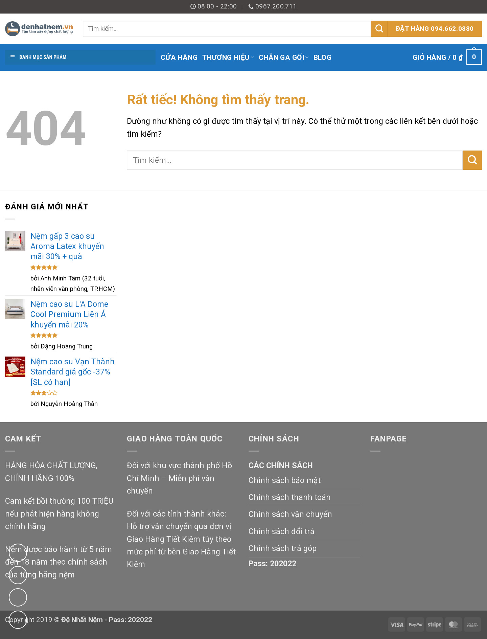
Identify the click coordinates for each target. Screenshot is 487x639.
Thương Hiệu (228, 57)
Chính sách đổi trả (282, 531)
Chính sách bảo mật (285, 480)
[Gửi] (379, 29)
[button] (447, 57)
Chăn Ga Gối (283, 57)
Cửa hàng (179, 57)
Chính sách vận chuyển (290, 514)
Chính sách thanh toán (290, 497)
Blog (323, 57)
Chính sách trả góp (283, 548)
